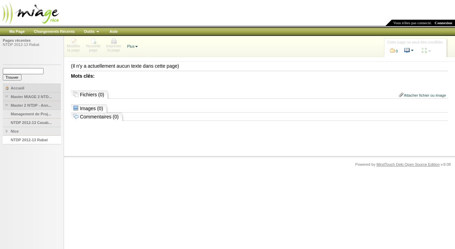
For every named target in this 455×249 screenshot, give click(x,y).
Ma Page (17, 31)
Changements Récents (54, 31)
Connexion (443, 23)
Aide (113, 31)
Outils (89, 31)
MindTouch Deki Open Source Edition (408, 164)
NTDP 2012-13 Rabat (21, 44)
